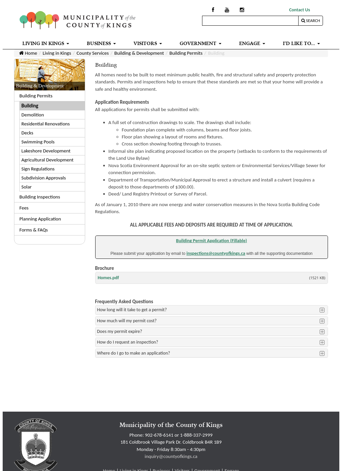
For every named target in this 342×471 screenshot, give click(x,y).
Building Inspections (39, 197)
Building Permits (185, 53)
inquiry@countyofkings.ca (171, 456)
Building (29, 106)
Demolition (32, 115)
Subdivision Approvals (43, 178)
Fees (23, 208)
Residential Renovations (45, 124)
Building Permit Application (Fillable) (211, 241)
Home (28, 53)
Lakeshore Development (45, 151)
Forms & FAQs (33, 230)
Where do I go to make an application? (133, 353)
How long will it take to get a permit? (132, 310)
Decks (27, 133)
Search (310, 20)
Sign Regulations (37, 169)
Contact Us (299, 10)
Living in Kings (57, 53)
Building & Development (139, 53)
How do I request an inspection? (127, 342)
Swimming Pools (37, 142)
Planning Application (40, 219)
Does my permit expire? (119, 331)
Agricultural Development (47, 160)
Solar (26, 187)
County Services (92, 53)
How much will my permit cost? (127, 321)
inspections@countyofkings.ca (215, 253)
